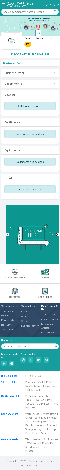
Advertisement (48, 314)
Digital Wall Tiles (11, 395)
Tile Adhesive (33, 439)
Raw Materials (9, 439)
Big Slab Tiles (9, 375)
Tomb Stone (41, 433)
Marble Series (33, 375)
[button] (7, 234)
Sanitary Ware (9, 413)
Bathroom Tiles (34, 395)
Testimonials (7, 329)
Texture (29, 403)
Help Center (7, 324)
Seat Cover (49, 421)
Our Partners (47, 332)
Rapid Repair (32, 446)
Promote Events (49, 319)
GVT (40, 382)
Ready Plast (49, 443)
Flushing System (34, 425)
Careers (25, 320)
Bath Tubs (40, 417)
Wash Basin (49, 413)
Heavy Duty (34, 389)
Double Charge (33, 385)
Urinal (28, 417)
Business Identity (30, 325)
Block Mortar (50, 439)
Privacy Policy (8, 320)
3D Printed (43, 403)
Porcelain (30, 382)
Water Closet (32, 413)
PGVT (49, 382)
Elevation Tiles (41, 399)
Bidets (36, 421)
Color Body (51, 385)
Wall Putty (33, 443)
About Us (26, 316)
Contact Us (26, 311)
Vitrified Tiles (9, 382)
